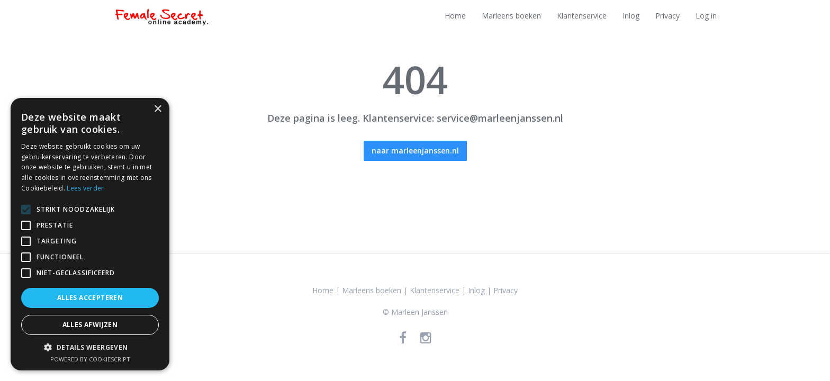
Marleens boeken (511, 16)
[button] (90, 347)
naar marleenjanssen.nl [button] (415, 151)
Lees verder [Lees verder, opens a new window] (85, 188)
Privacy (667, 16)
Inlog (630, 16)
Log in (706, 16)
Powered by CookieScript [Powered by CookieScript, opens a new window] (90, 359)
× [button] (157, 109)
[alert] (90, 234)
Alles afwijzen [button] (90, 324)
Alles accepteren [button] (90, 297)
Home (455, 16)
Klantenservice (582, 16)
